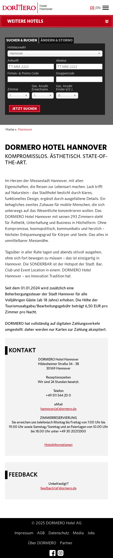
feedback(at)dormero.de (58, 488)
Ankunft (13, 60)
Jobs (91, 533)
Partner (66, 543)
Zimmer (13, 89)
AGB (41, 533)
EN (98, 8)
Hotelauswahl (17, 47)
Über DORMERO (42, 543)
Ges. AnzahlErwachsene (40, 88)
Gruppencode (65, 73)
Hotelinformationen (58, 445)
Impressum (23, 533)
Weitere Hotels (59, 21)
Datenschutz (58, 533)
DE (92, 8)
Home (10, 129)
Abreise (61, 60)
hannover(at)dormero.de (58, 409)
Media (78, 533)
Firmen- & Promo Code (23, 73)
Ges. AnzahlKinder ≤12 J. (64, 88)
